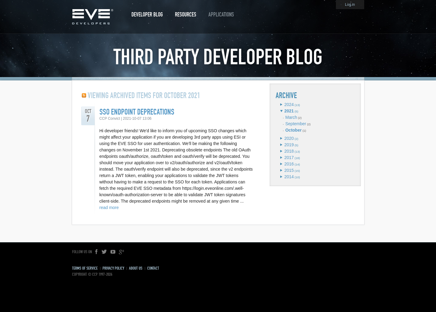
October (293, 130)
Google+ (121, 252)
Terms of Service (85, 268)
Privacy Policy (113, 268)
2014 (289, 176)
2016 (289, 163)
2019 (289, 144)
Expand (281, 104)
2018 (289, 151)
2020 (289, 138)
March (291, 117)
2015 (289, 170)
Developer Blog (147, 14)
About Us (135, 268)
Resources (185, 14)
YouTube (113, 252)
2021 (289, 110)
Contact (153, 268)
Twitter (104, 252)
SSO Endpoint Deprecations (136, 112)
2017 (289, 157)
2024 (289, 104)
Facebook (97, 252)
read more (109, 207)
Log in (350, 4)
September (295, 123)
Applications (221, 14)
